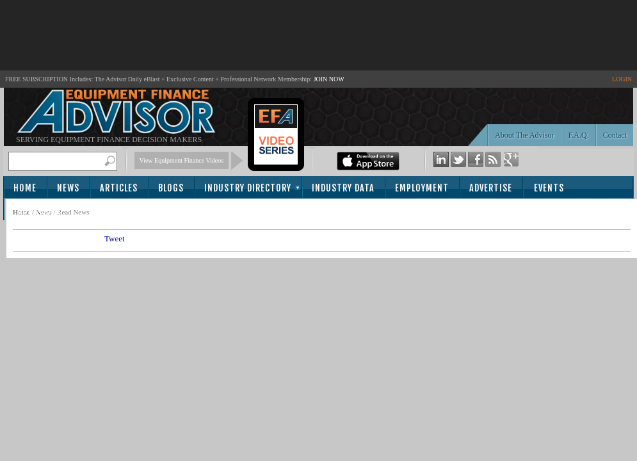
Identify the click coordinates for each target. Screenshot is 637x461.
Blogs (171, 187)
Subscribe (39, 210)
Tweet (114, 238)
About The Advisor (524, 135)
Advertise (490, 187)
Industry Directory (247, 187)
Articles (119, 187)
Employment (422, 187)
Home (24, 187)
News (68, 187)
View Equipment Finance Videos (182, 160)
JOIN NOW (329, 79)
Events (549, 187)
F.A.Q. (578, 135)
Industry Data (343, 187)
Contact (615, 135)
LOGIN (622, 79)
